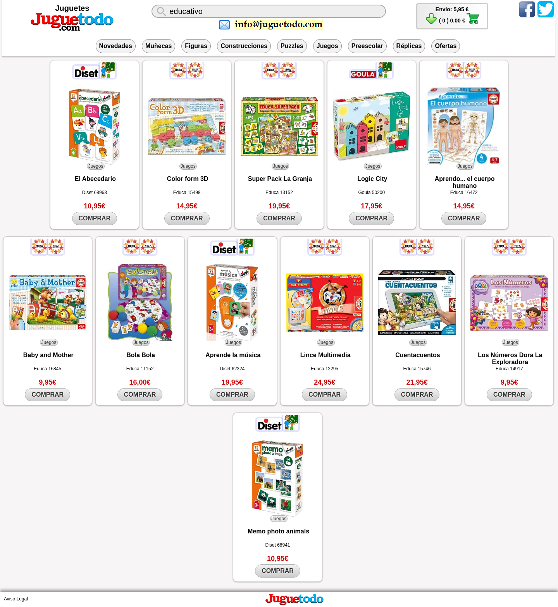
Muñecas (158, 46)
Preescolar (367, 46)
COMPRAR (95, 218)
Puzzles (292, 46)
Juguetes (72, 8)
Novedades (115, 46)
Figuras (196, 46)
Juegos (327, 46)
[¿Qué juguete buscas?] (269, 11)
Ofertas (445, 46)
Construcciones (243, 46)
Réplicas (409, 46)
